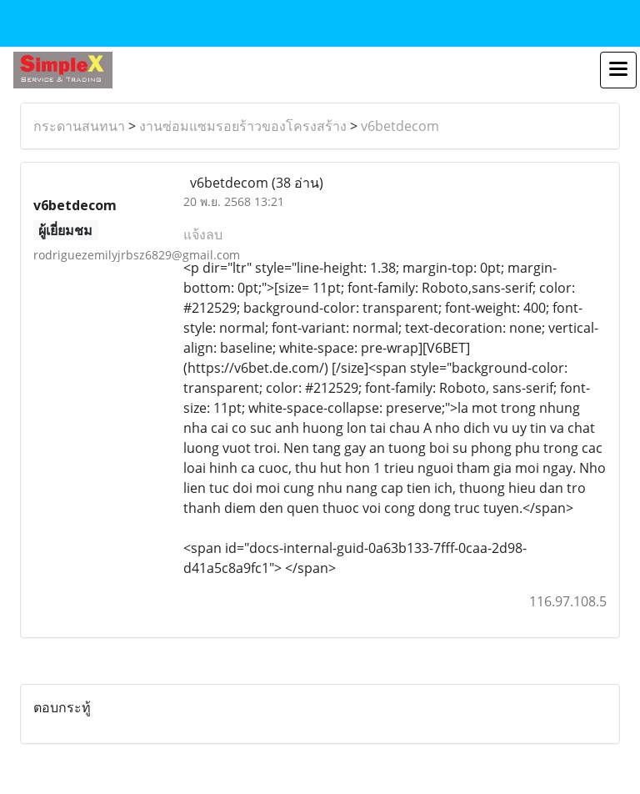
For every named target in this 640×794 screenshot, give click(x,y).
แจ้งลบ (202, 234)
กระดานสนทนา (79, 126)
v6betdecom (400, 126)
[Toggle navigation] (618, 70)
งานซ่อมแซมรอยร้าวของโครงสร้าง (243, 126)
